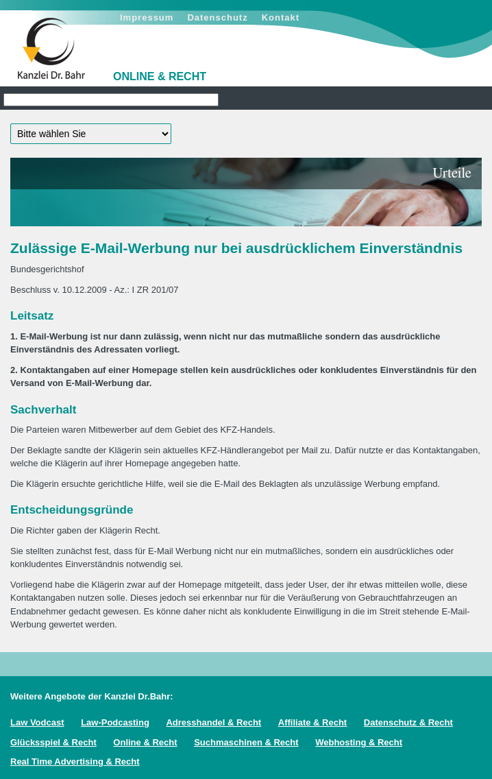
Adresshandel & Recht (213, 722)
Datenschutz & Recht (408, 722)
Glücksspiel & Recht (53, 742)
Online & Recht (145, 742)
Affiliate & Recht (312, 722)
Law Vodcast (37, 722)
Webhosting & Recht (358, 742)
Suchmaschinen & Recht (246, 742)
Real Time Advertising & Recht (75, 761)
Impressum (146, 17)
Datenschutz (217, 17)
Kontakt (280, 17)
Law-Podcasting (115, 722)
